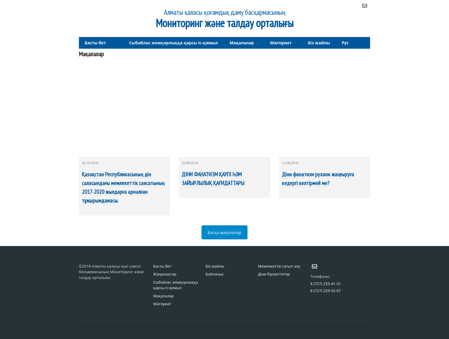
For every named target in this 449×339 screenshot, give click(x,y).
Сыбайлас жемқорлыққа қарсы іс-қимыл (173, 42)
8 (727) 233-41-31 (325, 283)
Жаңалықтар (164, 274)
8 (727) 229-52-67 (325, 290)
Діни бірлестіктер (274, 274)
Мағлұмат (281, 42)
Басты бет (95, 42)
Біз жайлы (319, 42)
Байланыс (215, 274)
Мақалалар (241, 42)
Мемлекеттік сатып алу (279, 266)
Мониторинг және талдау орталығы (225, 23)
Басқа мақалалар (224, 232)
